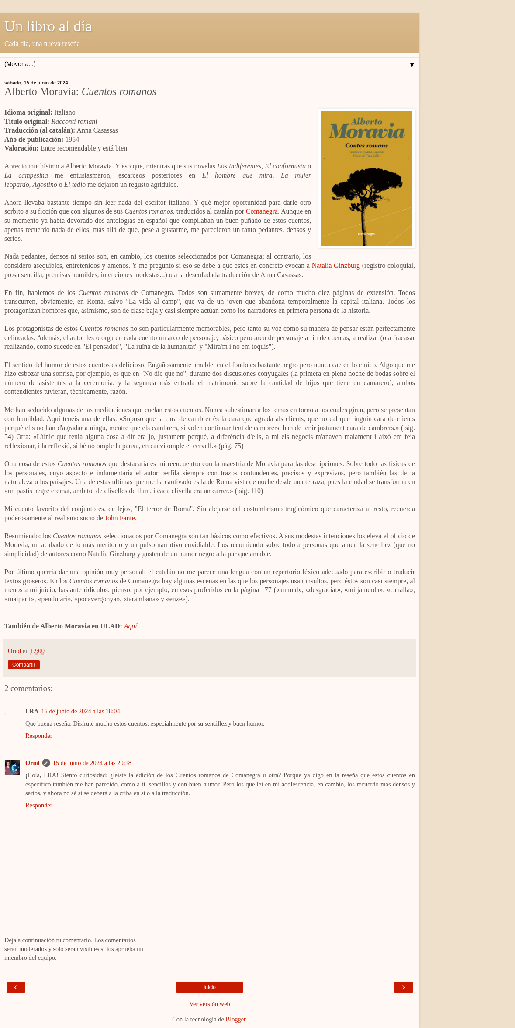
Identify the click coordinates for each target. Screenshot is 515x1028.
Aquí (130, 626)
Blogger (236, 1019)
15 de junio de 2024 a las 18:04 (80, 711)
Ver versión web (209, 1003)
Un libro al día (48, 26)
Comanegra (262, 211)
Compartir (23, 665)
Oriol (32, 762)
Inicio (210, 987)
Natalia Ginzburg (336, 265)
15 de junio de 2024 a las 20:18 (92, 762)
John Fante (120, 518)
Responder (38, 735)
